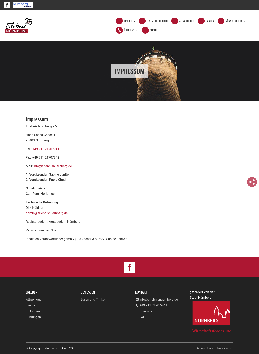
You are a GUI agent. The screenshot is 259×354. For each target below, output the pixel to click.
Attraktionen (186, 21)
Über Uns (129, 30)
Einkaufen (129, 21)
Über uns (146, 311)
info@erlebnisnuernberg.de (52, 166)
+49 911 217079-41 (153, 305)
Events (30, 305)
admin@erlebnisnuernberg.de (47, 213)
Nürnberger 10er (235, 21)
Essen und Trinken (157, 21)
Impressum (225, 348)
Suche (153, 30)
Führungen (33, 317)
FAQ (142, 317)
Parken (210, 21)
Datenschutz (204, 348)
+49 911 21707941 (45, 149)
